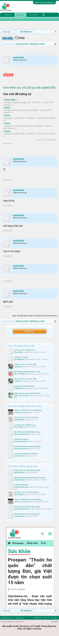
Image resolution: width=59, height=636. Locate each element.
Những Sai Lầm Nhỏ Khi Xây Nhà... (28, 470)
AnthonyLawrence (21, 441)
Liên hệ (46, 618)
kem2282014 (19, 420)
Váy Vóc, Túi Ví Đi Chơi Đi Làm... (27, 417)
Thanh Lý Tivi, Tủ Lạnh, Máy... (26, 364)
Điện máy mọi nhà (21, 396)
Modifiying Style (8, 618)
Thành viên (33, 15)
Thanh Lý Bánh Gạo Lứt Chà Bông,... (28, 410)
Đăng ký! (29, 330)
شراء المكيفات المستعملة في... (25, 350)
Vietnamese (19, 618)
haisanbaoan (19, 516)
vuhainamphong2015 (23, 126)
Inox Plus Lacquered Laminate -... (27, 454)
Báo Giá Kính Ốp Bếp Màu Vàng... (27, 432)
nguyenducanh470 (21, 434)
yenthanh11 (18, 456)
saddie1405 (18, 57)
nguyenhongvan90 (22, 102)
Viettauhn (18, 367)
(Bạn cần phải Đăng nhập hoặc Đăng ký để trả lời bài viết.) (35, 316)
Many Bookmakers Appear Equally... (28, 446)
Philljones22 (19, 388)
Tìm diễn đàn (8, 19)
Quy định (54, 621)
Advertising (38, 618)
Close (7, 107)
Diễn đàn (20, 15)
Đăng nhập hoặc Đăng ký (44, 2)
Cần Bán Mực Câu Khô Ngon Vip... (27, 514)
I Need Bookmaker (21, 485)
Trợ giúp (54, 618)
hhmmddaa (18, 352)
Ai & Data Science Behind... (25, 386)
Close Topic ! (10, 99)
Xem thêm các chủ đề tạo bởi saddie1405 (29, 87)
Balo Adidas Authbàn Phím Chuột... (28, 372)
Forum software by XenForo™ (12, 621)
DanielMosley (19, 359)
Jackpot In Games (21, 357)
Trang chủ (8, 15)
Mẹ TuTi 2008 (19, 374)
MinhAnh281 (19, 472)
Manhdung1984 (21, 110)
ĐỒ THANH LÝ (10, 128)
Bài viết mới (20, 19)
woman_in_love (20, 412)
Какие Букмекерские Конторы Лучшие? (30, 477)
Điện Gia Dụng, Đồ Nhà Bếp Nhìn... (28, 393)
